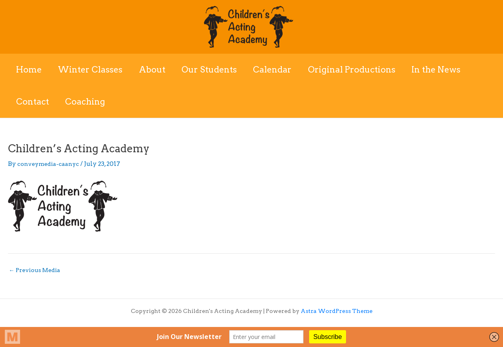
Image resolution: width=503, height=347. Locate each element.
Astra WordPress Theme (337, 311)
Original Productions (355, 70)
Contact (32, 102)
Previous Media (36, 270)
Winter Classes (91, 70)
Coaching (86, 102)
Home (29, 70)
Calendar (275, 70)
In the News (440, 70)
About (154, 70)
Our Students (211, 70)
